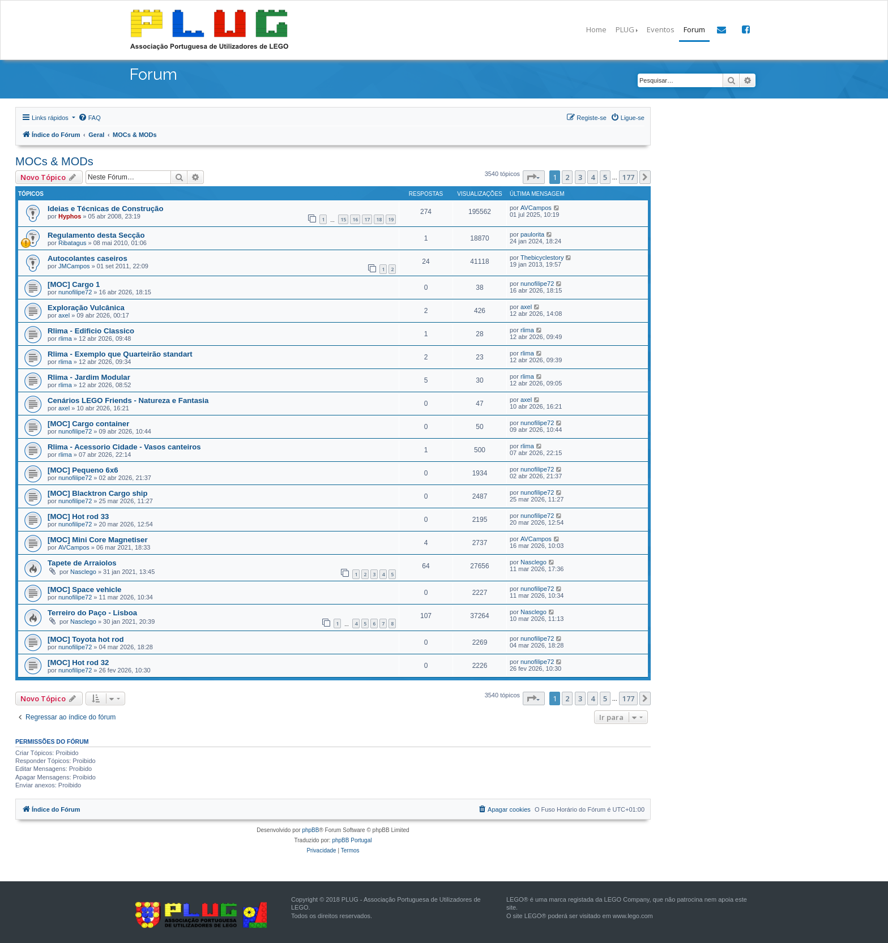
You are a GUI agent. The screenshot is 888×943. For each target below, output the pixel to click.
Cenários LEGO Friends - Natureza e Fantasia (128, 400)
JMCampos (74, 266)
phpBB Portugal (352, 840)
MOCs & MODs (54, 161)
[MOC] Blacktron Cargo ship (98, 493)
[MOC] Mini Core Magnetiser (98, 539)
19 (391, 219)
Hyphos (69, 216)
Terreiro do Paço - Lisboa (92, 612)
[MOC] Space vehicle (84, 589)
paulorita (532, 234)
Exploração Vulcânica (86, 307)
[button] (534, 177)
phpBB (310, 830)
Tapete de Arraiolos (82, 563)
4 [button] (593, 177)
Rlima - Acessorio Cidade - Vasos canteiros (124, 447)
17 (367, 219)
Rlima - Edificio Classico (91, 331)
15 (343, 219)
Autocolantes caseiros (87, 258)
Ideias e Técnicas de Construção (105, 208)
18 (379, 219)
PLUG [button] (625, 29)
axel (64, 315)
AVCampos (536, 207)
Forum (694, 29)
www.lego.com (633, 915)
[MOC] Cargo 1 (74, 284)
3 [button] (580, 177)
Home (596, 29)
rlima (65, 338)
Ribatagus (72, 242)
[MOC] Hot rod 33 (78, 516)
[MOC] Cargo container (88, 423)
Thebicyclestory (541, 257)
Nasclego (83, 571)
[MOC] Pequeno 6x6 (83, 470)
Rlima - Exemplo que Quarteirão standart (120, 354)
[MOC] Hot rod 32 (78, 662)
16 (355, 219)
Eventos (660, 29)
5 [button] (605, 177)
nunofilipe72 (75, 292)
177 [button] (628, 177)
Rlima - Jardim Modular (89, 377)
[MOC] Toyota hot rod (86, 639)
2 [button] (567, 177)
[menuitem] (89, 118)
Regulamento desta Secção (96, 235)
